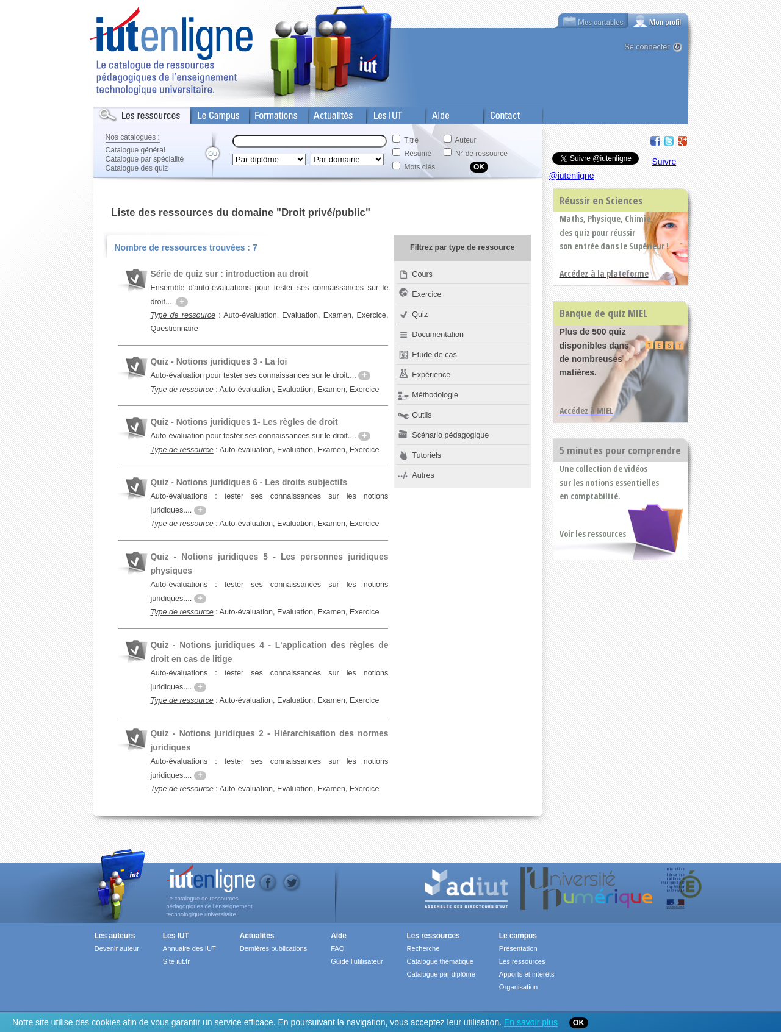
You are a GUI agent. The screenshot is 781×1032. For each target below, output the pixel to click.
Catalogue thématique (439, 961)
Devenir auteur (117, 948)
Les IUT (380, 113)
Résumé (418, 153)
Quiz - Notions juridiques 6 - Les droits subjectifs (248, 482)
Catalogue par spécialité (145, 159)
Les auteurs (115, 935)
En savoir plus (531, 1022)
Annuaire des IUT (189, 948)
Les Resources (120, 113)
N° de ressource (481, 153)
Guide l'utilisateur (357, 961)
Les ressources (432, 935)
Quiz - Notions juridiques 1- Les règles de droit (243, 422)
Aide (433, 113)
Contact (497, 113)
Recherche (422, 948)
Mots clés (420, 167)
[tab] (658, 20)
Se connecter (646, 47)
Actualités (325, 113)
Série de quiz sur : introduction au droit (229, 274)
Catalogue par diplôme (440, 974)
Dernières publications (274, 948)
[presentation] (658, 20)
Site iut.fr (176, 961)
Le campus (518, 935)
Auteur (465, 140)
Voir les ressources (593, 533)
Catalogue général (135, 150)
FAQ (337, 948)
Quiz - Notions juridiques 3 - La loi (218, 361)
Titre (411, 140)
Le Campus (211, 113)
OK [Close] (579, 1023)
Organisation (518, 987)
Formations (269, 113)
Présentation (518, 948)
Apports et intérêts (527, 974)
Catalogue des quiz (137, 168)
